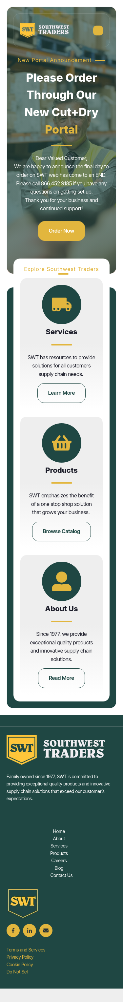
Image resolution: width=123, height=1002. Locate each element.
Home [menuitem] (59, 831)
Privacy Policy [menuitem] (20, 957)
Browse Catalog (61, 531)
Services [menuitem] (59, 845)
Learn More (61, 392)
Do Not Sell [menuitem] (18, 971)
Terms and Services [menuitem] (26, 949)
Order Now (61, 230)
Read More (61, 678)
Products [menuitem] (59, 853)
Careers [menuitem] (59, 860)
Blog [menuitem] (59, 868)
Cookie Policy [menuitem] (20, 964)
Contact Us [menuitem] (62, 875)
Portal (61, 129)
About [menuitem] (59, 838)
